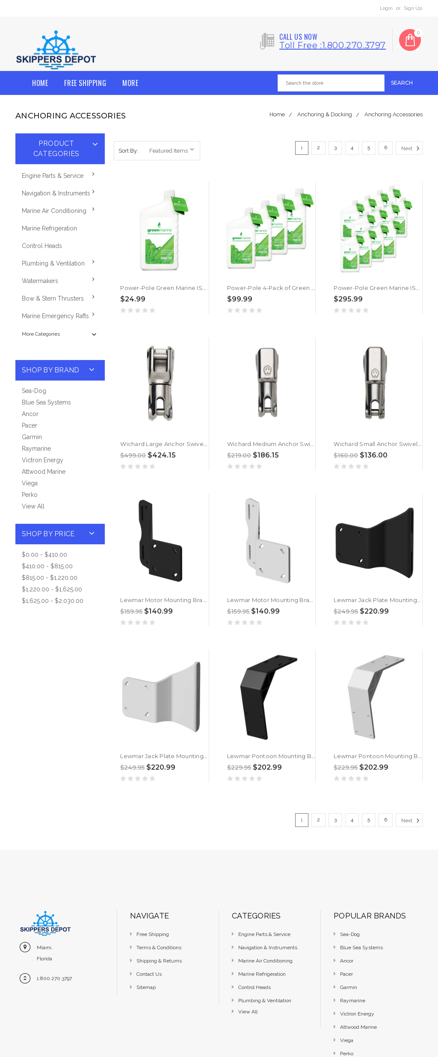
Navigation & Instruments (56, 193)
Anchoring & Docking (324, 114)
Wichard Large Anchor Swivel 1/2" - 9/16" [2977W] (188, 443)
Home (40, 83)
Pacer (29, 425)
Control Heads (42, 245)
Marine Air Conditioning (54, 210)
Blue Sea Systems (46, 402)
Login (386, 8)
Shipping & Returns (159, 961)
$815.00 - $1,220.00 (49, 577)
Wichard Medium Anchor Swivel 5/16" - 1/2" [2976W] (299, 443)
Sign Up (413, 8)
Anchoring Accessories (393, 114)
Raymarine (36, 448)
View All (33, 506)
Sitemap (146, 987)
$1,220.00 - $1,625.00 (52, 589)
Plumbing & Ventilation (53, 263)
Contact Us (149, 974)
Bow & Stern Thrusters (53, 298)
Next (411, 148)
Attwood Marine (43, 471)
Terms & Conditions (158, 948)
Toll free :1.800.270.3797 (332, 45)
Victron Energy (42, 460)
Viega (30, 483)
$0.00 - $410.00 (44, 554)
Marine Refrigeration (49, 228)
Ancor (30, 413)
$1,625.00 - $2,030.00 (52, 600)
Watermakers (40, 281)
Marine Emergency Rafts (55, 316)
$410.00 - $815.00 (47, 566)
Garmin (32, 437)
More (130, 83)
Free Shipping (85, 83)
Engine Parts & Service (52, 175)
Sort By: (128, 151)
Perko (30, 494)
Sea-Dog (34, 390)
